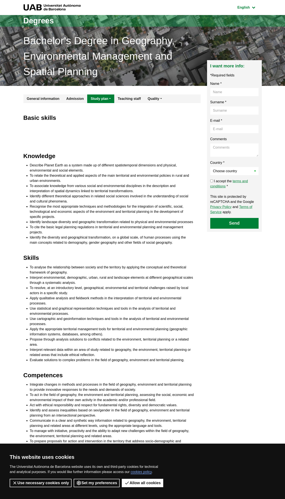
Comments (218, 139)
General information (43, 98)
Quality (153, 98)
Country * (217, 162)
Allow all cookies (142, 482)
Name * (216, 83)
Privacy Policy (221, 207)
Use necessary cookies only (40, 482)
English (249, 7)
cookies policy (141, 472)
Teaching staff (129, 98)
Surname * (218, 102)
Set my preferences (96, 482)
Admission (75, 98)
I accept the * (229, 183)
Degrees (38, 20)
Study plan (99, 98)
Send (234, 223)
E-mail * (216, 120)
